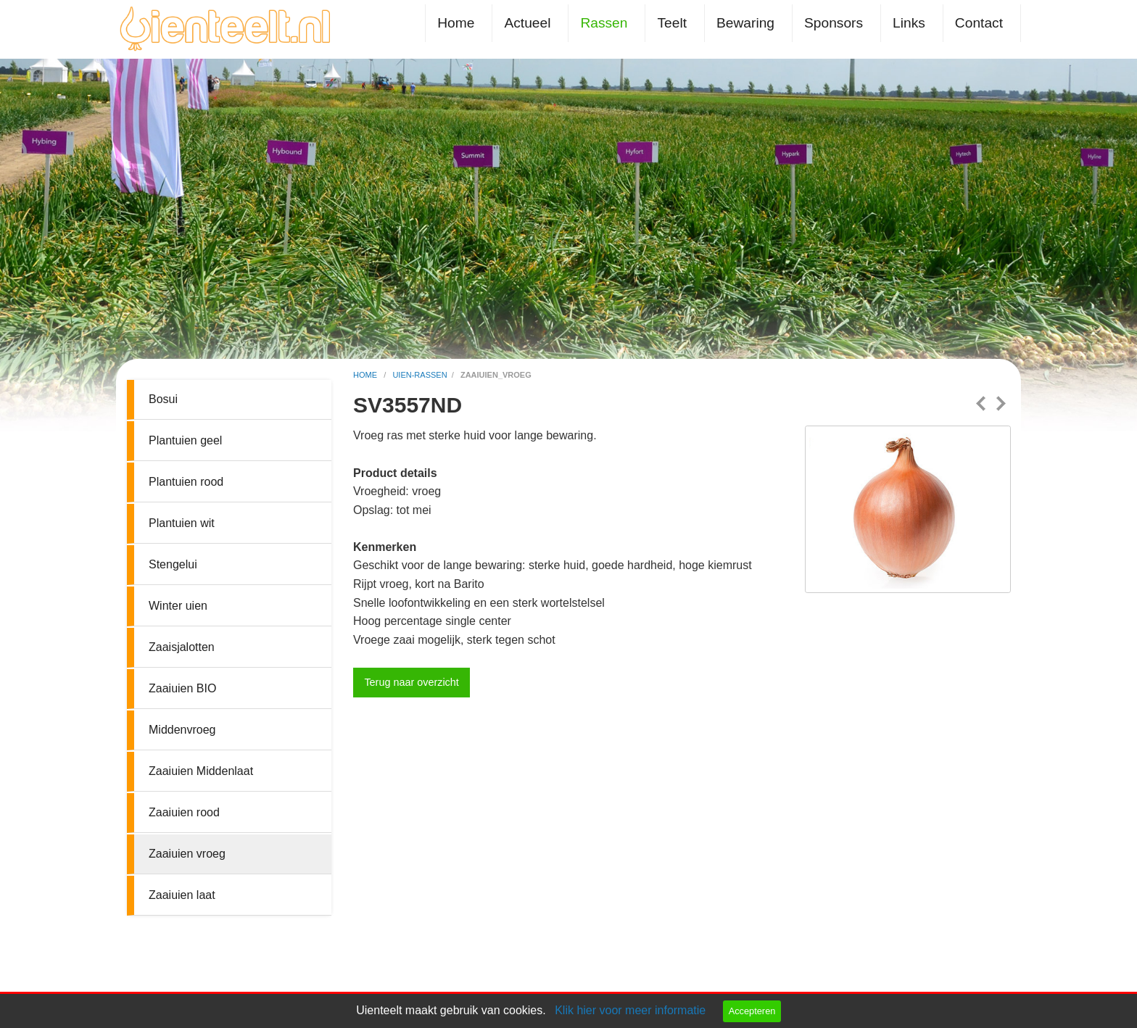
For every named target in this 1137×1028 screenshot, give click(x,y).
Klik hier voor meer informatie (630, 1010)
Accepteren (752, 1011)
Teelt (672, 22)
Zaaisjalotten (182, 647)
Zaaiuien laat (182, 895)
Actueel (527, 22)
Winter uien (178, 606)
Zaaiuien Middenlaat (201, 771)
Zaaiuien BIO (182, 688)
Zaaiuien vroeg (187, 853)
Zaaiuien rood (184, 812)
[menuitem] (458, 22)
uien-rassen (419, 374)
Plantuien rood (186, 482)
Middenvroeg (182, 730)
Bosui (163, 399)
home (366, 374)
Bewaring (745, 22)
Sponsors (833, 22)
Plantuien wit (182, 523)
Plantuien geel (185, 440)
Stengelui (173, 564)
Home (455, 22)
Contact (979, 22)
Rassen (603, 22)
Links (909, 22)
